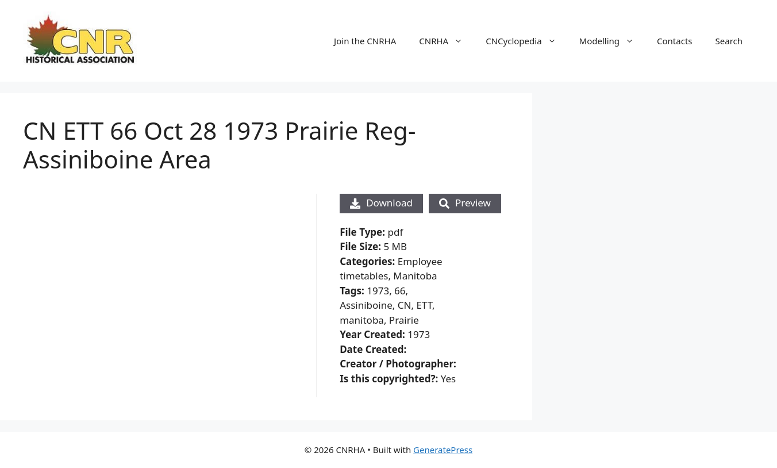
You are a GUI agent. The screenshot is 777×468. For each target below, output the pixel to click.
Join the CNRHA (365, 41)
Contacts (674, 41)
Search (729, 41)
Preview (465, 202)
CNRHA (446, 41)
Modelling (612, 41)
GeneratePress (442, 449)
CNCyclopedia (526, 41)
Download (381, 202)
